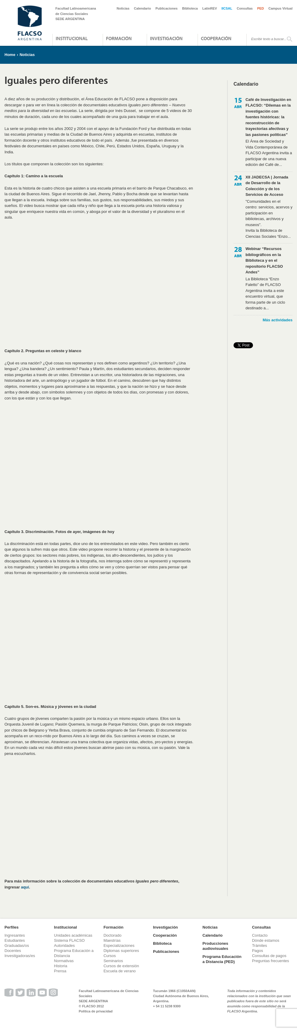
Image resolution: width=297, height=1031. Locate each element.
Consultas (245, 8)
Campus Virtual (281, 8)
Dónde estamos (265, 940)
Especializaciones (119, 945)
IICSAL (227, 8)
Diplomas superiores (121, 950)
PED (260, 8)
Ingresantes (14, 935)
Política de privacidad (96, 1011)
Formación (119, 38)
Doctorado (113, 935)
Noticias (123, 8)
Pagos (257, 950)
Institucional (72, 38)
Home (9, 54)
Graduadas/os (16, 945)
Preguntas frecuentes (270, 961)
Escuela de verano (120, 971)
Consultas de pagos (269, 955)
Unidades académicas (73, 935)
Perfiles (11, 927)
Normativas (64, 961)
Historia (60, 966)
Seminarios (113, 961)
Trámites (259, 945)
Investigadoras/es (19, 955)
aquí (25, 887)
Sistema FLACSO (69, 940)
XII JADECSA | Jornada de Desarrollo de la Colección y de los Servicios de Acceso (267, 186)
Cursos (110, 955)
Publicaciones (166, 8)
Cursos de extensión (121, 966)
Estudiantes (14, 940)
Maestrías (112, 940)
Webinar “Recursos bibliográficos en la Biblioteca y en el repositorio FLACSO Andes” (264, 260)
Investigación (166, 38)
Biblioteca (190, 8)
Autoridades (64, 945)
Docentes (12, 950)
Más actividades (278, 320)
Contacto (260, 935)
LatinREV (209, 8)
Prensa (60, 971)
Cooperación (216, 38)
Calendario (142, 8)
